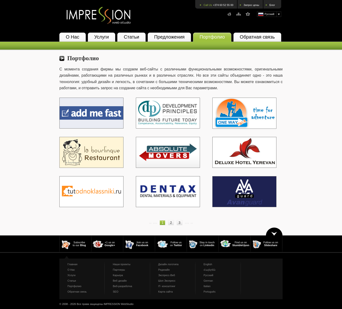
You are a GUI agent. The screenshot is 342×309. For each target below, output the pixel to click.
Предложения (169, 37)
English (208, 264)
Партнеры (119, 269)
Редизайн (164, 269)
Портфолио (212, 37)
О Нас (72, 37)
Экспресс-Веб (166, 275)
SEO (115, 291)
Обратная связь (257, 37)
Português (209, 291)
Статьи (131, 37)
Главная (72, 264)
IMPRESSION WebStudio (118, 304)
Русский (208, 275)
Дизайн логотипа (168, 264)
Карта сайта (165, 291)
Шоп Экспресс (167, 280)
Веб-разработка (122, 286)
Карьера (118, 275)
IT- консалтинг (166, 286)
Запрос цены (251, 5)
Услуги (101, 37)
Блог (272, 5)
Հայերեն (209, 269)
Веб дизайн (120, 280)
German (208, 280)
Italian (207, 286)
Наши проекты (121, 264)
